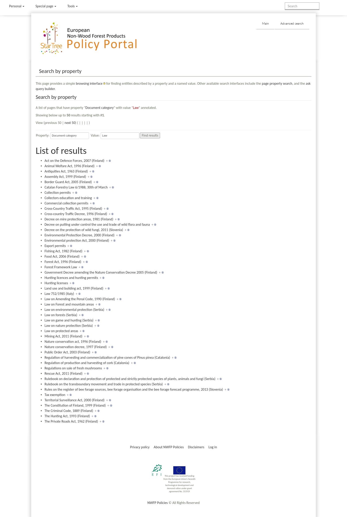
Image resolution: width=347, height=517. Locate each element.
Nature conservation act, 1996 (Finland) (72, 341)
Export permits (55, 246)
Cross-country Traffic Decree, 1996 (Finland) (75, 214)
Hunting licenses (56, 283)
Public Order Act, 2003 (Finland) (67, 352)
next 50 (70, 123)
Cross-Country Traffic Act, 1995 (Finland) (73, 208)
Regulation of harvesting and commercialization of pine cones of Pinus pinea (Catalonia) (107, 357)
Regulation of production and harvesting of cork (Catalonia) (86, 363)
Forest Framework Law (60, 267)
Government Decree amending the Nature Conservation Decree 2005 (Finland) (100, 272)
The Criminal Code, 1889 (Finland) (68, 411)
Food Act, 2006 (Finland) (61, 256)
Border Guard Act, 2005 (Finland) (68, 182)
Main (265, 23)
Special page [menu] (45, 6)
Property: (42, 135)
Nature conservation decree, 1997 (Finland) (75, 347)
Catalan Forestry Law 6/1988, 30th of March (76, 187)
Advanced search (292, 23)
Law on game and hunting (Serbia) (68, 320)
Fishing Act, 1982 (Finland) (63, 251)
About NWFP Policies (169, 447)
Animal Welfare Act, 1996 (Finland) (69, 166)
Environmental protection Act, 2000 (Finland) (76, 240)
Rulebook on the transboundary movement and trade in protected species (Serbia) (103, 384)
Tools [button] (72, 6)
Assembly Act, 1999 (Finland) (65, 176)
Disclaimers (196, 447)
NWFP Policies (157, 503)
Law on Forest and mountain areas (69, 304)
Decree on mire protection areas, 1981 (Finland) (78, 219)
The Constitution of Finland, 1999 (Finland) (75, 405)
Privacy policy (140, 447)
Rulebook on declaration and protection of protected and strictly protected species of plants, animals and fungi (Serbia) (129, 379)
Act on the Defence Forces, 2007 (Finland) (74, 161)
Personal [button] (16, 6)
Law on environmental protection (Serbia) (74, 309)
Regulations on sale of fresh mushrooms (73, 368)
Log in (212, 447)
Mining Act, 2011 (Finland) (63, 336)
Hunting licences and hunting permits (71, 278)
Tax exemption (54, 395)
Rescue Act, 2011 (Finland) (63, 373)
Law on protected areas (61, 331)
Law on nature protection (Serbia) (68, 325)
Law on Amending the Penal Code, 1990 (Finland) (79, 299)
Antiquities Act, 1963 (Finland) (66, 171)
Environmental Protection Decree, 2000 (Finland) (79, 235)
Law (136, 108)
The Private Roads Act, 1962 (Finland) (71, 421)
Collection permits (57, 192)
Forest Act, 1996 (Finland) (62, 262)
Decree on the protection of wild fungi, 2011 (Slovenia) (83, 230)
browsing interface (89, 83)
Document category (99, 108)
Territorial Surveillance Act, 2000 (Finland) (74, 400)
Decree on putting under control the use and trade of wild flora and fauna (97, 224)
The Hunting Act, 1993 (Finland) (67, 416)
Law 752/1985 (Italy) (59, 294)
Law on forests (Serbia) (60, 315)
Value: (95, 135)
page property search (277, 83)
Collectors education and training (68, 198)
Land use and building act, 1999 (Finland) (73, 288)
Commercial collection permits (66, 203)
